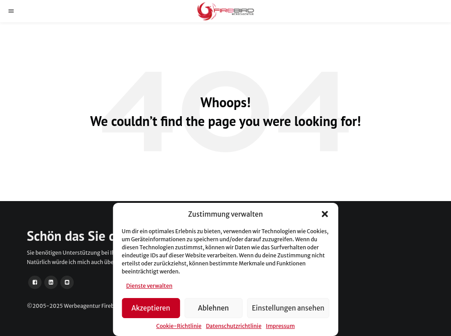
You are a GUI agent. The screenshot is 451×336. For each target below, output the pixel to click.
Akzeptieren (150, 308)
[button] (324, 214)
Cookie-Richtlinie (178, 326)
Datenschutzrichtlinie (233, 326)
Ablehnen (213, 308)
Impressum (280, 326)
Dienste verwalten (149, 285)
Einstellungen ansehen (288, 308)
